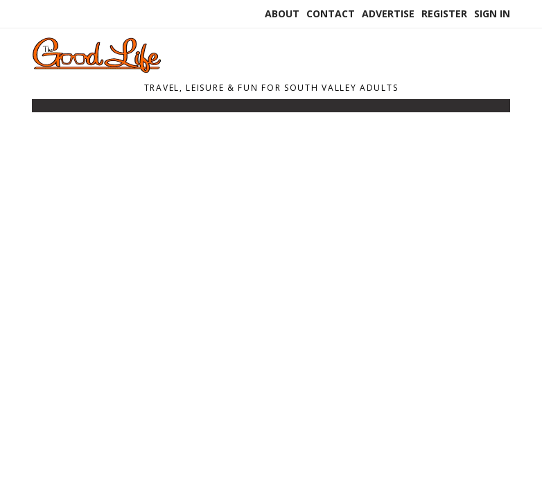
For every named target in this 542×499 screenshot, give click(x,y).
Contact (330, 13)
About (282, 13)
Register (444, 13)
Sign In (492, 13)
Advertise (388, 13)
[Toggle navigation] (41, 108)
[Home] (125, 69)
